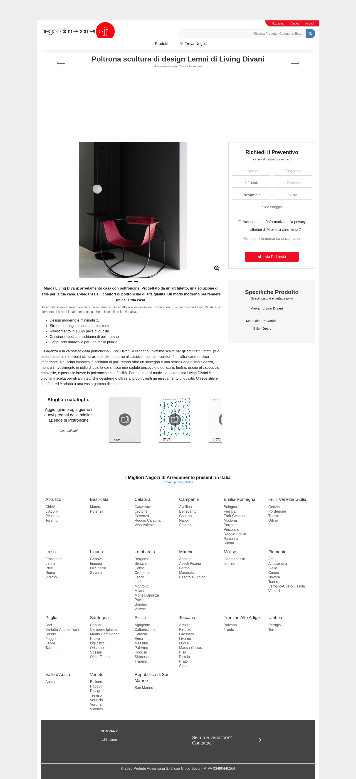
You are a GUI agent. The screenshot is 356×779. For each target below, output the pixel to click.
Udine (273, 520)
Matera (95, 507)
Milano (140, 591)
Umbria (275, 617)
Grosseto (186, 634)
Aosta (50, 682)
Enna (139, 639)
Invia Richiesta (272, 257)
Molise (230, 551)
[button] (130, 281)
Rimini (229, 543)
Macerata (186, 573)
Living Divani (272, 308)
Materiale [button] (253, 321)
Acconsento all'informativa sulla (274, 222)
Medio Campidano (104, 634)
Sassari (96, 652)
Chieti (50, 507)
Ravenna (231, 539)
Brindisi (51, 634)
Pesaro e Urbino (192, 577)
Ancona (185, 559)
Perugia (274, 625)
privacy (300, 222)
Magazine (278, 23)
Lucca (184, 643)
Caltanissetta (145, 630)
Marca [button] (255, 308)
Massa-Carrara (191, 648)
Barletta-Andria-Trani (62, 630)
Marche (186, 551)
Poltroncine (195, 66)
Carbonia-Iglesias (104, 630)
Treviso (96, 695)
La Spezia (98, 568)
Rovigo (95, 691)
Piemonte (277, 551)
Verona (95, 704)
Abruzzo (53, 499)
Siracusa (142, 657)
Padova (96, 686)
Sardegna (99, 617)
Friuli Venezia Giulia (287, 499)
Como (139, 568)
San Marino (144, 688)
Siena (183, 666)
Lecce (50, 643)
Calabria (143, 499)
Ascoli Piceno (190, 563)
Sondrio (141, 604)
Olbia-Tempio (100, 657)
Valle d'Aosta (57, 674)
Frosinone (53, 559)
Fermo (184, 568)
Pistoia (184, 657)
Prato (183, 661)
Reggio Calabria (148, 520)
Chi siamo (109, 740)
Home (157, 66)
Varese (140, 609)
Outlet (295, 23)
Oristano (97, 648)
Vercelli (274, 591)
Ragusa (141, 652)
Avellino (185, 507)
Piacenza (231, 529)
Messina (141, 643)
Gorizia (274, 507)
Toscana (187, 617)
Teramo (51, 520)
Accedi (309, 23)
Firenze (185, 630)
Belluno (96, 682)
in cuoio (269, 321)
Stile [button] (256, 328)
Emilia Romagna (239, 499)
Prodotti (161, 44)
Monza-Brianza (147, 595)
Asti (271, 559)
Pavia (139, 600)
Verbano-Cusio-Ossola (286, 586)
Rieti (49, 568)
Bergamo (142, 559)
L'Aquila (51, 511)
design (267, 328)
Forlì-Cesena (234, 516)
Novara (274, 577)
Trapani (141, 661)
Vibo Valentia (145, 525)
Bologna (230, 507)
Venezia (96, 700)
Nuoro (95, 639)
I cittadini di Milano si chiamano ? (274, 229)
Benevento (188, 511)
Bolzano (230, 625)
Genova (96, 559)
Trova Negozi (194, 44)
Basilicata (99, 499)
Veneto (96, 674)
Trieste (273, 516)
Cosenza (142, 516)
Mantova (141, 586)
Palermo (141, 648)
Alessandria (277, 563)
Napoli (184, 520)
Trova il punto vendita (178, 482)
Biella (272, 568)
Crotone (141, 511)
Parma (229, 525)
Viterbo (51, 577)
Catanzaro (143, 507)
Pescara (52, 516)
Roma (50, 573)
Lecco (139, 577)
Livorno (185, 639)
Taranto (51, 648)
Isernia (229, 563)
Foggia (51, 639)
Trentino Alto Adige (242, 617)
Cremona (142, 573)
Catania (141, 634)
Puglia (51, 617)
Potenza (96, 511)
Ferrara (229, 511)
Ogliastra (97, 643)
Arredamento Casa (174, 66)
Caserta (185, 516)
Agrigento (142, 625)
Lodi (138, 582)
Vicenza (96, 709)
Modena (230, 520)
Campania (189, 499)
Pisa (182, 652)
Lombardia (145, 551)
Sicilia (140, 617)
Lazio (50, 551)
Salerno (185, 525)
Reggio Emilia (235, 534)
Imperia (96, 563)
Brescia (141, 563)
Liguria (96, 551)
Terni (272, 630)
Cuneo (273, 573)
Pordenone (277, 511)
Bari (48, 625)
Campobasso (234, 559)
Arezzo (184, 625)
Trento (229, 630)
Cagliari (96, 625)
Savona (96, 573)
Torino (273, 582)
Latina (50, 563)
